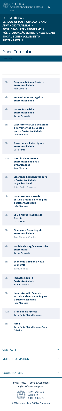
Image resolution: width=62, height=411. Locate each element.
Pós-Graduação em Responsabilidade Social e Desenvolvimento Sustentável (28, 36)
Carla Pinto (19, 149)
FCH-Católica (12, 18)
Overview (7, 58)
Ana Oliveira (20, 88)
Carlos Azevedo (22, 115)
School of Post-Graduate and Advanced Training (24, 23)
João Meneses (21, 134)
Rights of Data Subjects (30, 386)
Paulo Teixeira (21, 284)
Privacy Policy (19, 382)
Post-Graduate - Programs (21, 29)
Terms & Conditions (39, 382)
